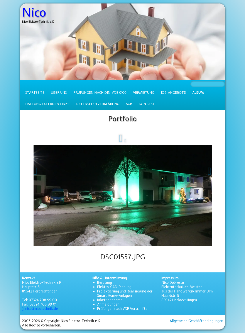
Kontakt (147, 104)
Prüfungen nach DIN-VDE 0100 (100, 92)
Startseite (34, 92)
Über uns (59, 92)
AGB (129, 104)
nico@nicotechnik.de (40, 308)
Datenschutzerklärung (97, 104)
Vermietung (143, 92)
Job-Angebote (173, 92)
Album (198, 92)
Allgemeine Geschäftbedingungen (196, 320)
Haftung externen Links (47, 104)
